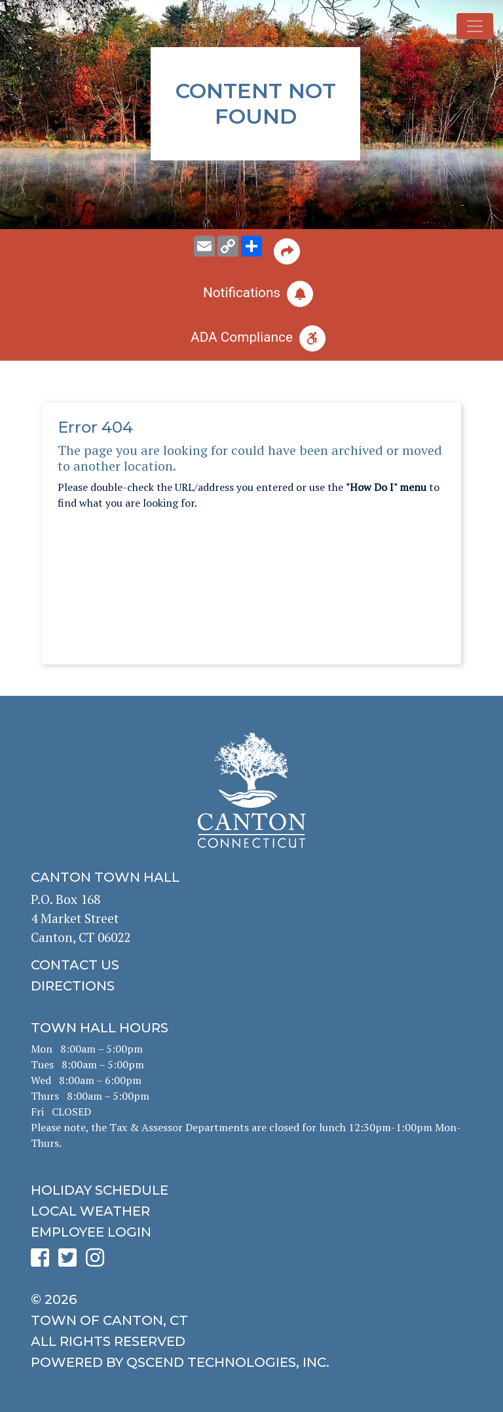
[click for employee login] (251, 1232)
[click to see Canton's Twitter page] (70, 1262)
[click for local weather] (251, 1211)
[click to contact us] (251, 965)
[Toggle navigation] (474, 26)
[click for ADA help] (251, 338)
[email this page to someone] (204, 246)
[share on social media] (251, 246)
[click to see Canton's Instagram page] (98, 1262)
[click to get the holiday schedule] (251, 1190)
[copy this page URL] (228, 246)
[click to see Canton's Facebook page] (43, 1262)
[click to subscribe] (251, 294)
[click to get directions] (251, 986)
